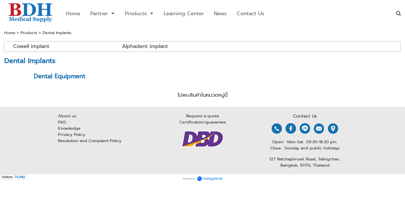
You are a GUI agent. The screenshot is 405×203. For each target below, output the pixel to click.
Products (29, 33)
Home (9, 33)
